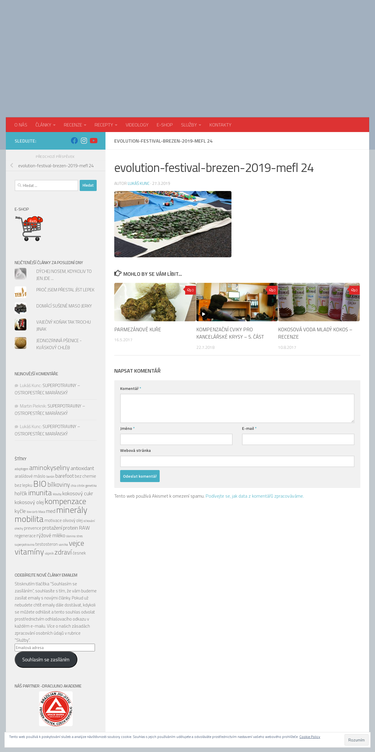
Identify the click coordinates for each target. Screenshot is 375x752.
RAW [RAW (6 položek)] (84, 484)
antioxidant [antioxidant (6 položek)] (82, 425)
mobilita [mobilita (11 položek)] (29, 475)
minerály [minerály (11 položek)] (71, 466)
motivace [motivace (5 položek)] (53, 477)
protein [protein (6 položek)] (70, 484)
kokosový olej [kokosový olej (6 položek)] (29, 459)
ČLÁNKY (43, 81)
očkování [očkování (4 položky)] (89, 477)
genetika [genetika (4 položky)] (91, 442)
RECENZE (73, 81)
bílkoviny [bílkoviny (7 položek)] (58, 441)
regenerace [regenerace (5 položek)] (25, 492)
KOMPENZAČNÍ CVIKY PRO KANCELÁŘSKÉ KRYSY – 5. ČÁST (230, 290)
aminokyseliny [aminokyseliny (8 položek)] (49, 424)
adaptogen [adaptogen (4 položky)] (21, 425)
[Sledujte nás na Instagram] (83, 97)
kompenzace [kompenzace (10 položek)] (65, 458)
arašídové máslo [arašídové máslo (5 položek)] (30, 432)
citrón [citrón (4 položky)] (81, 442)
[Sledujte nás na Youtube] (93, 97)
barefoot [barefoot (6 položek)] (64, 432)
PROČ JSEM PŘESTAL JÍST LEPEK (65, 246)
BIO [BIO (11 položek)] (40, 440)
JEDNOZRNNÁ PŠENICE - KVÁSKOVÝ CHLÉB (59, 300)
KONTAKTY (220, 81)
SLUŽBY (189, 81)
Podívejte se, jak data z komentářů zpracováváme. (255, 452)
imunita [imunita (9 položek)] (40, 449)
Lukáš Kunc (139, 139)
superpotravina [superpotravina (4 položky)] (25, 501)
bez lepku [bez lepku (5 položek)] (23, 441)
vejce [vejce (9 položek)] (76, 499)
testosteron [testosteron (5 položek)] (46, 500)
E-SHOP (165, 81)
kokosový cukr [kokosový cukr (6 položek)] (77, 450)
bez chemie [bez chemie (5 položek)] (85, 432)
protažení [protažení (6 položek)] (52, 484)
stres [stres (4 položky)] (79, 492)
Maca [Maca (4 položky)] (41, 468)
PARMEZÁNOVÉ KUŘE (138, 286)
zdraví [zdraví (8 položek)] (63, 508)
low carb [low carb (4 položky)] (32, 468)
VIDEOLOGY (137, 81)
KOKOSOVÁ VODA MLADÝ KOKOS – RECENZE (315, 290)
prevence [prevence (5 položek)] (32, 484)
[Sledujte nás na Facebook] (74, 97)
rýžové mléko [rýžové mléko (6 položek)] (51, 492)
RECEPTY (104, 81)
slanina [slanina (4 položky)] (71, 492)
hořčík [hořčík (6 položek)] (21, 450)
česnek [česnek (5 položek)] (79, 509)
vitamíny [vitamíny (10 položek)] (29, 508)
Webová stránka (135, 407)
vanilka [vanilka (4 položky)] (63, 501)
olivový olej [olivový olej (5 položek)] (73, 477)
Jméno (127, 385)
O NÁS (20, 81)
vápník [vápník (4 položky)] (49, 510)
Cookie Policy (309, 736)
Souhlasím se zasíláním (45, 616)
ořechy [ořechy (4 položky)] (19, 485)
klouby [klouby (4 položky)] (57, 450)
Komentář (130, 345)
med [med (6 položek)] (50, 468)
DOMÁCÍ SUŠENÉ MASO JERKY (64, 262)
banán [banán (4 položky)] (50, 433)
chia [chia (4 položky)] (73, 442)
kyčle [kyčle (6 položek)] (20, 468)
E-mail (249, 385)
